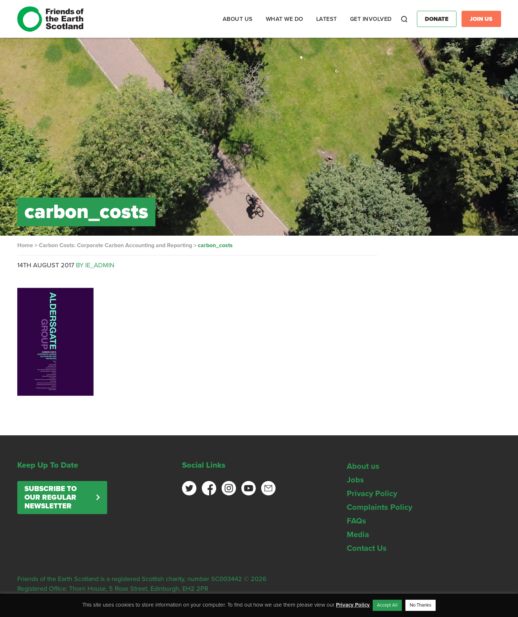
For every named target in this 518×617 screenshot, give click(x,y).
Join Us (481, 19)
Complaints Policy (379, 507)
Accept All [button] (387, 605)
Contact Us (367, 548)
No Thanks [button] (420, 605)
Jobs (355, 480)
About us (363, 466)
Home (25, 245)
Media (358, 534)
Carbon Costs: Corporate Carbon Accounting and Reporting (115, 245)
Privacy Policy (372, 493)
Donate (437, 19)
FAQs (356, 521)
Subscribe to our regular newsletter (50, 498)
